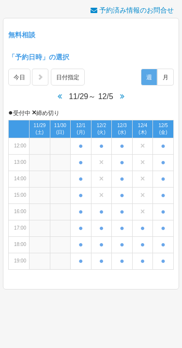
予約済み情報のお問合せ (132, 10)
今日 (19, 77)
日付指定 (67, 77)
